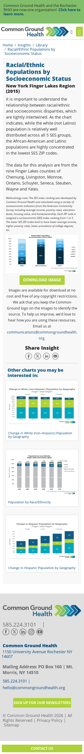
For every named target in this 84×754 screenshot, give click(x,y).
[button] (71, 31)
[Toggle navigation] (79, 31)
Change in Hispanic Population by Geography (42, 568)
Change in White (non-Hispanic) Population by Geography (40, 435)
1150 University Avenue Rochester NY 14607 (37, 654)
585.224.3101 (19, 624)
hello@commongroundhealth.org (34, 687)
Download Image (42, 279)
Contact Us (42, 748)
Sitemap (11, 725)
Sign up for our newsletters (42, 702)
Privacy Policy (49, 720)
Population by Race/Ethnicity (29, 502)
